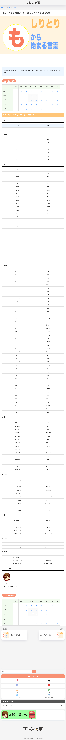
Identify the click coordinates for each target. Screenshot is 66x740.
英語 (49, 691)
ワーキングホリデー (17, 696)
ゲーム (17, 686)
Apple (49, 681)
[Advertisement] (33, 60)
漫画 (49, 686)
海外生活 (17, 691)
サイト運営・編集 (49, 696)
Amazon (17, 681)
